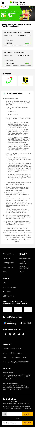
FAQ (4, 283)
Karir (4, 272)
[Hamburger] (3, 3)
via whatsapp (27, 414)
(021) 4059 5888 (16, 353)
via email (27, 423)
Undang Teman (8, 263)
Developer (6, 258)
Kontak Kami (7, 291)
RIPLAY (21, 272)
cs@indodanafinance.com (19, 357)
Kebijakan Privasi (25, 258)
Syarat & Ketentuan (22, 263)
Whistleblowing (8, 296)
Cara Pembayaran (9, 287)
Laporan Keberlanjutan (24, 267)
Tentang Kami (8, 267)
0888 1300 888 (16, 348)
